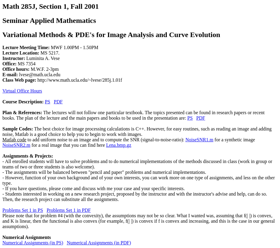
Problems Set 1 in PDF (69, 210)
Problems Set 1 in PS (22, 210)
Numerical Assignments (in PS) (32, 242)
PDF (58, 101)
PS (47, 101)
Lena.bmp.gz (118, 145)
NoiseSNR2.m (16, 145)
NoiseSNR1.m (199, 139)
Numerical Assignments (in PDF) (99, 242)
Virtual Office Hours (22, 90)
